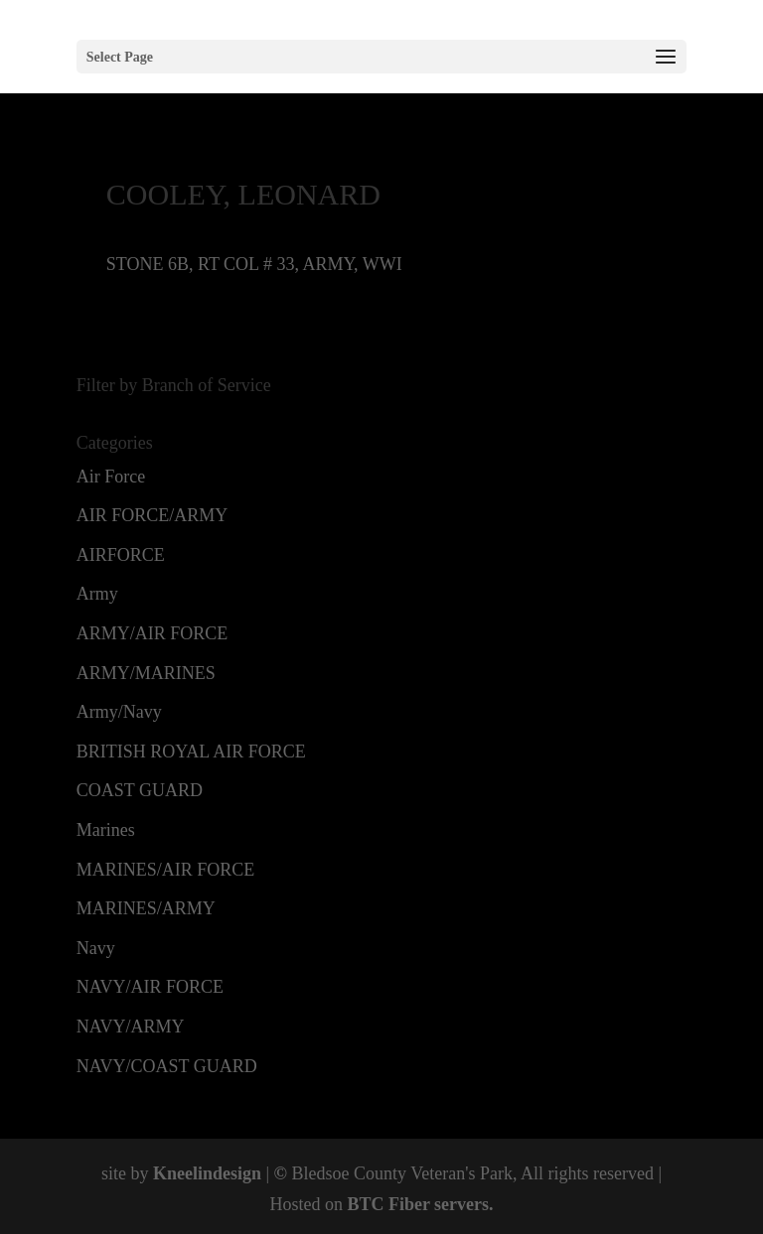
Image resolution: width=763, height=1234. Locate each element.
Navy (95, 948)
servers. (462, 1204)
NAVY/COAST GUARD (166, 1066)
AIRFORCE (120, 555)
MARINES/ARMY (146, 908)
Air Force (110, 476)
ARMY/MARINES (146, 673)
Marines (105, 830)
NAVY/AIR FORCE (150, 987)
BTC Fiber (388, 1204)
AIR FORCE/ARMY (152, 515)
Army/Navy (119, 712)
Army (97, 594)
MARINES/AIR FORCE (165, 870)
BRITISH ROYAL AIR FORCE (191, 751)
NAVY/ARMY (130, 1026)
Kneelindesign (207, 1173)
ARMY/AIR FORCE (152, 633)
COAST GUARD (139, 790)
